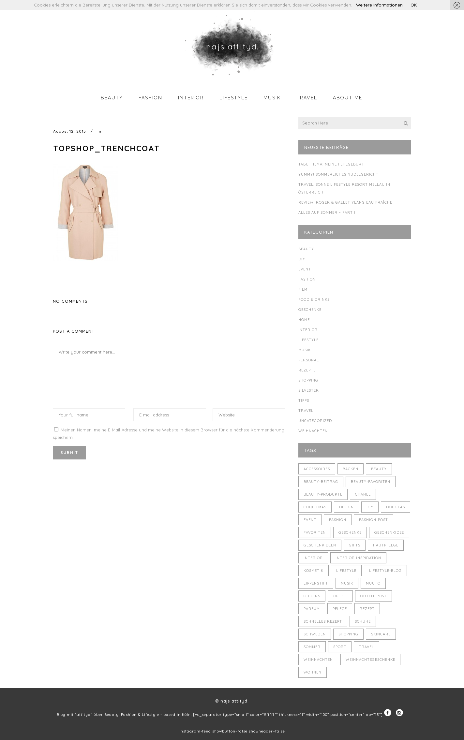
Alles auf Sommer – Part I (326, 212)
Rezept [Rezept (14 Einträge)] (367, 608)
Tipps (303, 400)
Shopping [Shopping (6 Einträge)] (348, 634)
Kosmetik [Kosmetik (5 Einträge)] (313, 570)
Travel (305, 410)
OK (414, 4)
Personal (308, 360)
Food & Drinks (314, 299)
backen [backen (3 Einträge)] (350, 469)
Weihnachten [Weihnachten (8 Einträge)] (318, 659)
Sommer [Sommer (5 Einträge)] (312, 647)
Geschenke (310, 309)
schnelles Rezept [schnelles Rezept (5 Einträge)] (323, 621)
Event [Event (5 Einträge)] (310, 519)
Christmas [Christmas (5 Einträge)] (315, 507)
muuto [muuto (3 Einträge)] (373, 583)
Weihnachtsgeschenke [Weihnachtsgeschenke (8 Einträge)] (370, 659)
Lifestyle (308, 340)
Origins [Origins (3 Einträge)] (312, 596)
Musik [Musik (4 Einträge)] (347, 583)
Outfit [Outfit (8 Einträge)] (340, 596)
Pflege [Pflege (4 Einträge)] (340, 608)
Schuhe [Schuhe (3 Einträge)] (363, 621)
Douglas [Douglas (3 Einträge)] (395, 507)
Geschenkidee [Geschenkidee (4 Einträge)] (389, 532)
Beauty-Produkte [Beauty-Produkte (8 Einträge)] (323, 494)
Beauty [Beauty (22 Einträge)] (379, 469)
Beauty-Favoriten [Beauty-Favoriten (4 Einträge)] (370, 481)
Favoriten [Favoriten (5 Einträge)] (315, 532)
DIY (301, 259)
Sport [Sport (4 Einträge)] (339, 647)
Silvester (308, 390)
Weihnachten (313, 430)
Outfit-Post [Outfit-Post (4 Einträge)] (373, 596)
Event (304, 269)
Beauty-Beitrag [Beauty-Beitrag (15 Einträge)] (321, 481)
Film (302, 289)
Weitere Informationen (379, 4)
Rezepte (307, 370)
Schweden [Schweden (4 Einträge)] (315, 634)
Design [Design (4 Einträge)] (346, 507)
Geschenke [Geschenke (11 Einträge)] (350, 532)
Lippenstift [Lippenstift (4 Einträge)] (316, 583)
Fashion (307, 279)
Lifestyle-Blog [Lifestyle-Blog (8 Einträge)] (385, 570)
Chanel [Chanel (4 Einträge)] (363, 494)
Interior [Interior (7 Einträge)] (313, 558)
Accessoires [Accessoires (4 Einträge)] (317, 469)
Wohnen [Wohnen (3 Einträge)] (313, 672)
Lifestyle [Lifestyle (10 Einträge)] (346, 570)
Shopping (308, 380)
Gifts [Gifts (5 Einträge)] (354, 545)
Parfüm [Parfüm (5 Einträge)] (312, 608)
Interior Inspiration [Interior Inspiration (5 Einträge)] (358, 558)
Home (304, 319)
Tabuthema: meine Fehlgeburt (331, 164)
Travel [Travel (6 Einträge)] (366, 647)
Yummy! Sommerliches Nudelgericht (338, 174)
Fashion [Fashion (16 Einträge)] (337, 519)
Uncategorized (315, 420)
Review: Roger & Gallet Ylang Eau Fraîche (345, 202)
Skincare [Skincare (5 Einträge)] (381, 634)
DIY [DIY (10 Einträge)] (370, 507)
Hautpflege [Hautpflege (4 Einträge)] (385, 545)
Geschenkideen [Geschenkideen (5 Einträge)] (320, 545)
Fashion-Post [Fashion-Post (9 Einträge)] (373, 519)
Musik (304, 350)
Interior (308, 329)
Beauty (306, 249)
